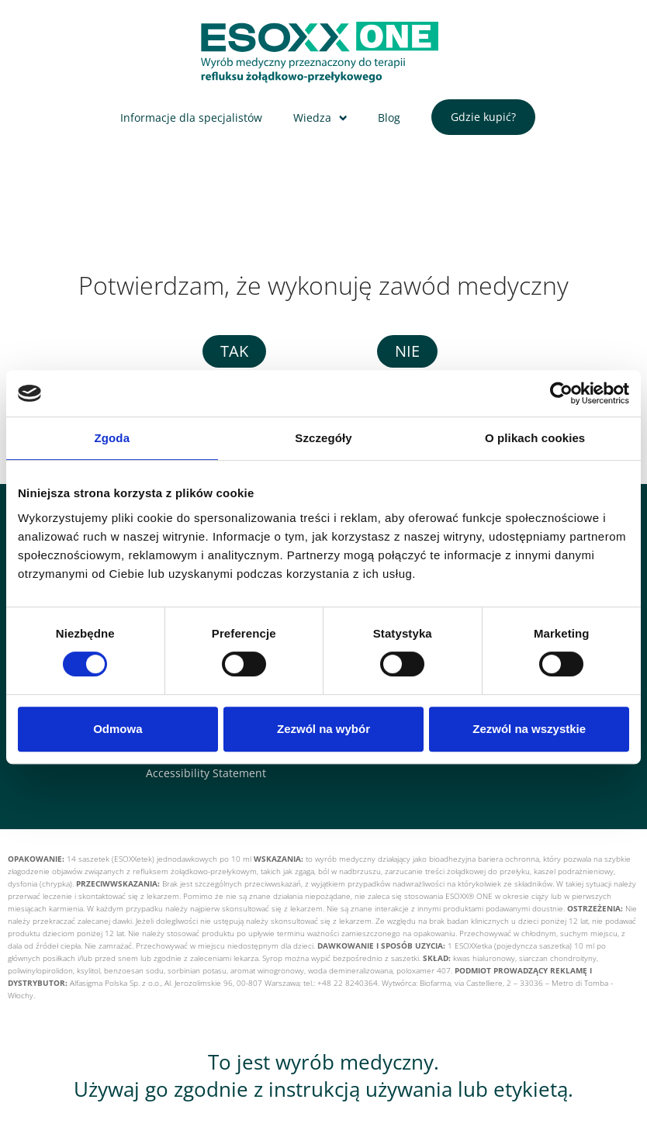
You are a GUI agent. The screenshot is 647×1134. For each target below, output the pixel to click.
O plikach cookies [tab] (535, 437)
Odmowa (117, 728)
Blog (389, 117)
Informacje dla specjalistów (191, 117)
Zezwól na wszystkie (529, 728)
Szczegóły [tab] (323, 437)
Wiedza (312, 117)
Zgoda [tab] (112, 437)
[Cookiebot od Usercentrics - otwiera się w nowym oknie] (561, 393)
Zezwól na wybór (323, 728)
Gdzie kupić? (483, 116)
